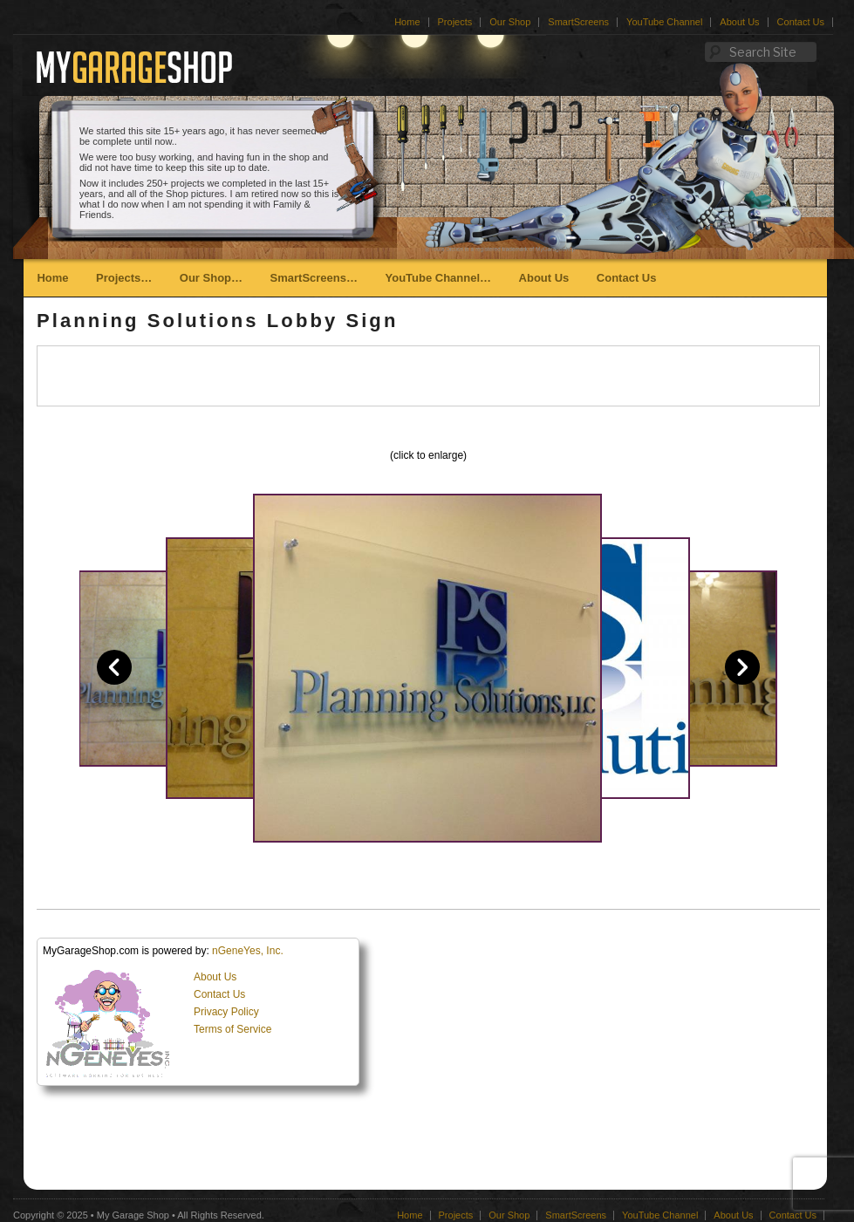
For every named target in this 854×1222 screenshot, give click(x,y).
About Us (739, 22)
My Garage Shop (133, 1215)
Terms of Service (232, 1029)
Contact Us (800, 22)
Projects (455, 22)
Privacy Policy (226, 1012)
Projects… (124, 277)
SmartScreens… (314, 277)
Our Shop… (211, 277)
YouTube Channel (664, 22)
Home (407, 22)
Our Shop (509, 22)
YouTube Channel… (438, 277)
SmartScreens (578, 22)
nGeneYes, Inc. (248, 951)
